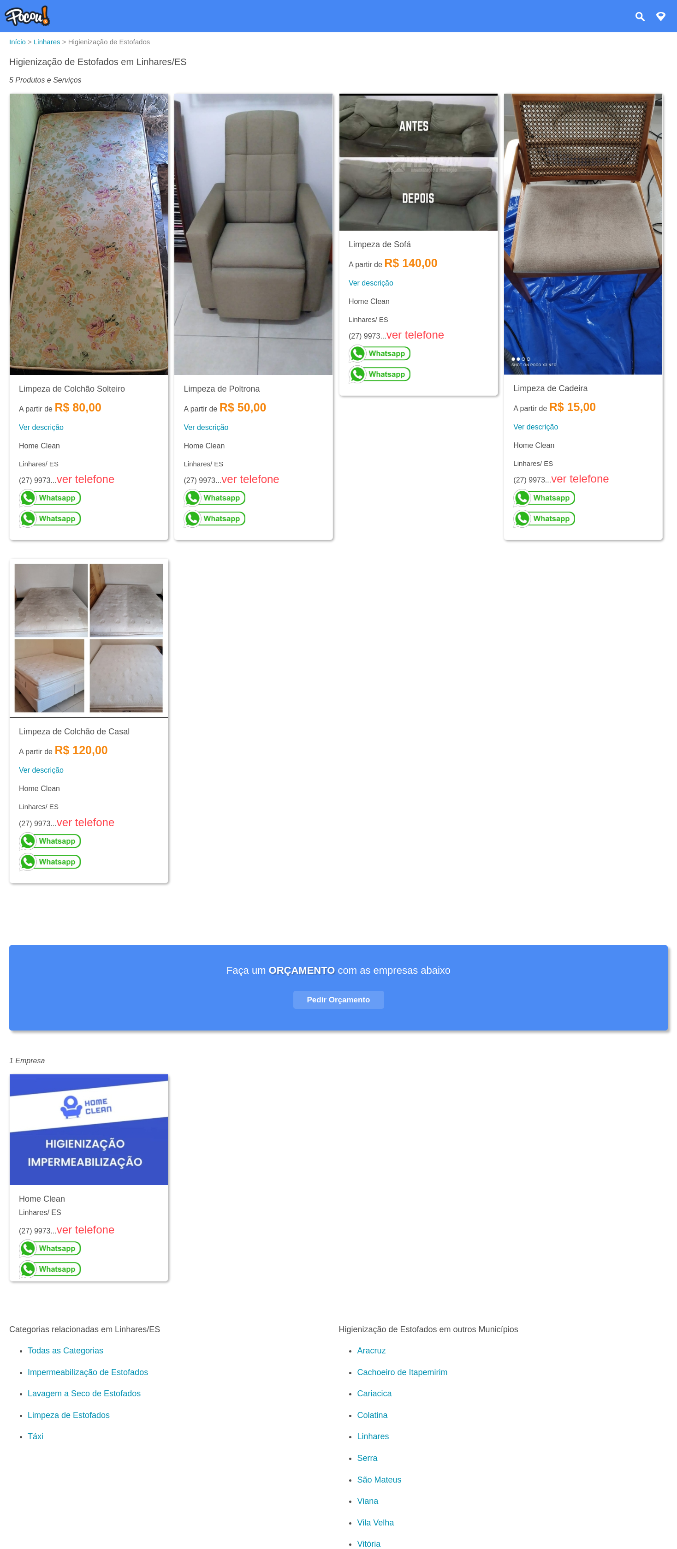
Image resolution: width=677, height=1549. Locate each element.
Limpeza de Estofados (69, 1415)
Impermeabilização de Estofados (88, 1372)
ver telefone (85, 479)
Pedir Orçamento (338, 999)
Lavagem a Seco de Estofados (84, 1393)
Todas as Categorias (65, 1350)
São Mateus (379, 1479)
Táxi (35, 1436)
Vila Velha (375, 1522)
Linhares (373, 1436)
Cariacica (374, 1393)
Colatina (372, 1415)
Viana (367, 1501)
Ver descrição (41, 427)
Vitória (368, 1544)
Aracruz (371, 1350)
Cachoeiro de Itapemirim (402, 1372)
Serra (367, 1458)
